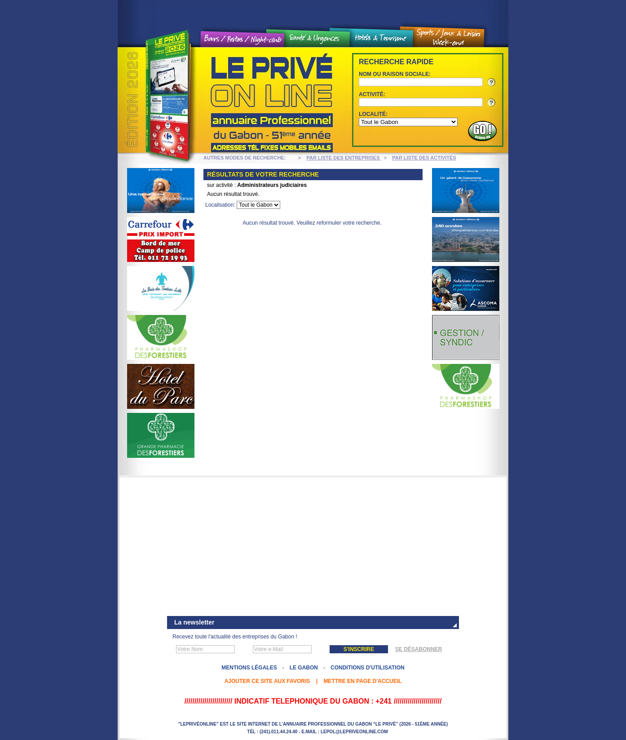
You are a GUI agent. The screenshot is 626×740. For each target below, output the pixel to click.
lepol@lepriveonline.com (354, 731)
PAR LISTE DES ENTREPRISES (344, 157)
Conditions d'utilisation (368, 668)
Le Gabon (304, 668)
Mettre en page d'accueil (362, 681)
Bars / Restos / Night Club (243, 39)
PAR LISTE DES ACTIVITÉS (424, 157)
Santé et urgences (317, 38)
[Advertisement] (313, 548)
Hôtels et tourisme (381, 38)
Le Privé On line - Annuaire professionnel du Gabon (228, 100)
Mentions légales (249, 668)
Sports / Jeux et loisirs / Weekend (448, 37)
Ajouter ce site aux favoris (267, 681)
